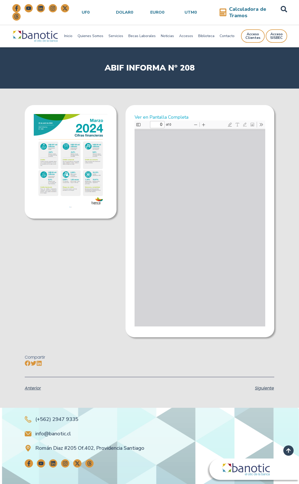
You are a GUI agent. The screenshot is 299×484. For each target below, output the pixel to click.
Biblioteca (206, 35)
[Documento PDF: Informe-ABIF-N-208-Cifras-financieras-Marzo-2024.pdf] (200, 223)
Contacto (227, 35)
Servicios (116, 35)
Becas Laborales (142, 35)
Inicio (68, 35)
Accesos (186, 35)
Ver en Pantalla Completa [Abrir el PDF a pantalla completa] (161, 117)
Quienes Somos (90, 35)
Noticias (167, 35)
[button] (28, 363)
